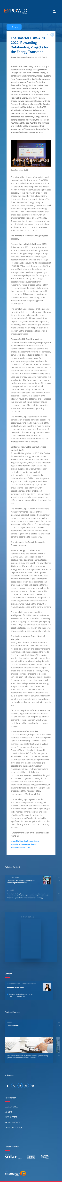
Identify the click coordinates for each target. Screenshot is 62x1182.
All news (13, 27)
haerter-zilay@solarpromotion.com (20, 994)
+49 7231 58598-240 (16, 996)
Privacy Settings (13, 1127)
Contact (9, 1111)
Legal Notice (11, 1106)
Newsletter (11, 1117)
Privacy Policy (12, 1122)
